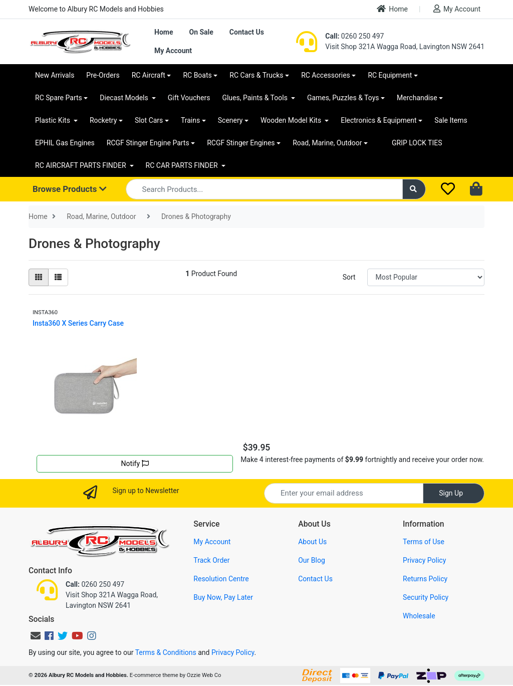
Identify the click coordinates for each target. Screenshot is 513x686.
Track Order (211, 560)
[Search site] (414, 189)
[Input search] (264, 189)
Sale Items (450, 120)
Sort (349, 277)
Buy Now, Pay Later (223, 597)
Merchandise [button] (417, 98)
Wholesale (419, 616)
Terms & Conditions (165, 652)
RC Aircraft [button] (148, 75)
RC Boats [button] (197, 75)
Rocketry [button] (103, 120)
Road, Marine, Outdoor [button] (327, 143)
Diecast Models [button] (125, 98)
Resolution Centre (220, 579)
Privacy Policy (424, 560)
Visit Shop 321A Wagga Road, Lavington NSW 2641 (404, 47)
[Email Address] (343, 493)
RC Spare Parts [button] (58, 98)
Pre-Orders (102, 75)
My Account (456, 9)
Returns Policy (425, 579)
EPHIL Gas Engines (65, 143)
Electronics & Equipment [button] (378, 120)
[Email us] (36, 636)
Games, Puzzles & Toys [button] (343, 98)
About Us (312, 542)
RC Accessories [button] (325, 75)
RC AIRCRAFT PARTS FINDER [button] (81, 165)
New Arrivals (54, 75)
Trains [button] (190, 120)
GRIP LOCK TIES (417, 143)
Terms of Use (423, 542)
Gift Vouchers (189, 98)
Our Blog (311, 560)
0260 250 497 (354, 36)
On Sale (201, 32)
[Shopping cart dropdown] (477, 189)
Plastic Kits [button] (53, 120)
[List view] (58, 277)
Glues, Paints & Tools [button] (255, 98)
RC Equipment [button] (390, 75)
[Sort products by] (425, 277)
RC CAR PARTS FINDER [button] (182, 165)
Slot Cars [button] (149, 120)
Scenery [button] (230, 120)
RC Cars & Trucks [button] (256, 75)
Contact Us (246, 32)
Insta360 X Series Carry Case (78, 323)
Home (392, 9)
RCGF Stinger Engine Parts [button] (148, 143)
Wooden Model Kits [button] (292, 120)
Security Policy (425, 597)
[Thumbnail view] (39, 277)
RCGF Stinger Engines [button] (241, 143)
